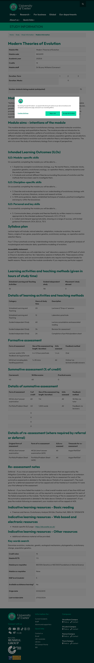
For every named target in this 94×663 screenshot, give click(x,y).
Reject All (53, 113)
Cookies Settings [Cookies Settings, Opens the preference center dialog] (23, 113)
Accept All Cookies (69, 113)
